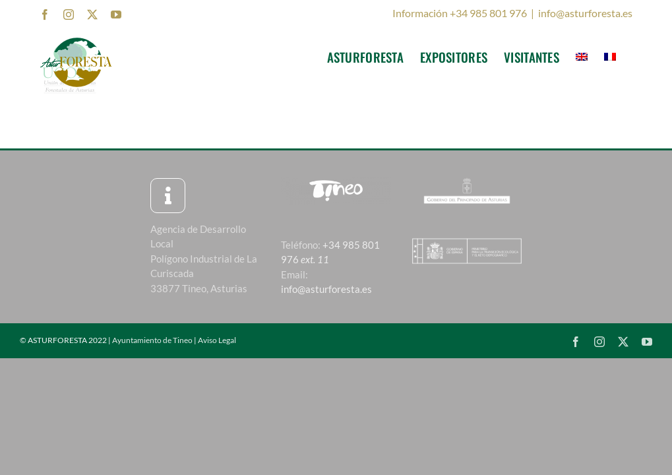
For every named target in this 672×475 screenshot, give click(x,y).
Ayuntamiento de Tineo (152, 340)
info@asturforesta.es (585, 13)
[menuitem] (582, 56)
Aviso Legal (217, 340)
